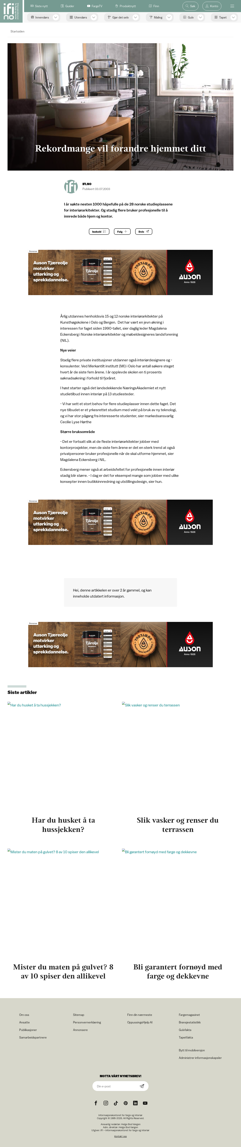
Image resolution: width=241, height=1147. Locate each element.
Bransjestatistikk (190, 1022)
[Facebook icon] (95, 1103)
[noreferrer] (135, 1103)
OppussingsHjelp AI (140, 1022)
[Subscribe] (142, 1086)
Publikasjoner (28, 1030)
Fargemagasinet (189, 1014)
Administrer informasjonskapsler (200, 1057)
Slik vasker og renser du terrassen (178, 825)
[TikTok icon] (115, 1103)
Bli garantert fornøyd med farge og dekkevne (177, 971)
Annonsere (80, 1030)
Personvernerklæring (87, 1022)
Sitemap (78, 1014)
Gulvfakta (185, 1030)
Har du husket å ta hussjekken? (63, 825)
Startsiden (17, 31)
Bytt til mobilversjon (192, 1050)
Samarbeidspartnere (33, 1037)
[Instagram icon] (106, 1103)
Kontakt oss (120, 1136)
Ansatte (24, 1022)
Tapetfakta (186, 1037)
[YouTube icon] (145, 1103)
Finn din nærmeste (139, 1014)
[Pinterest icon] (125, 1103)
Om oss (24, 1014)
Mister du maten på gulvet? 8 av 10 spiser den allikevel (63, 971)
